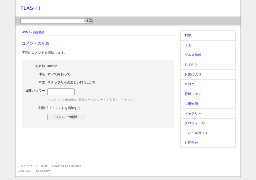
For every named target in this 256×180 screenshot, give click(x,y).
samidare (75, 165)
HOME (26, 32)
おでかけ (191, 64)
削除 (41, 108)
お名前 (40, 66)
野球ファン (193, 94)
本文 (41, 82)
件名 (41, 74)
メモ (187, 45)
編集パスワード (35, 93)
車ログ (189, 84)
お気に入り (193, 74)
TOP (188, 35)
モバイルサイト (196, 133)
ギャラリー (193, 113)
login (45, 165)
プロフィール (194, 123)
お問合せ (191, 142)
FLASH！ (31, 8)
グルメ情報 (193, 55)
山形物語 (39, 32)
